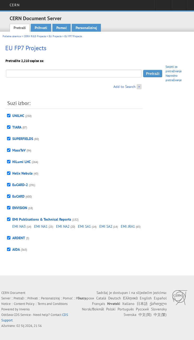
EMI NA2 (63, 226)
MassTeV (19, 150)
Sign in (163, 7)
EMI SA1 (84, 226)
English (146, 298)
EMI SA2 (105, 226)
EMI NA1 (41, 226)
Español (160, 298)
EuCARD (18, 196)
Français (98, 303)
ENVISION (19, 207)
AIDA (16, 249)
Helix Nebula (22, 173)
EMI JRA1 (128, 226)
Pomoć (61, 27)
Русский (142, 309)
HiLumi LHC (21, 161)
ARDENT (18, 238)
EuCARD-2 (20, 184)
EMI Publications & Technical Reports (41, 219)
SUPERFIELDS (22, 138)
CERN (14, 5)
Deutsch (114, 298)
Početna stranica (12, 36)
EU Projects (55, 36)
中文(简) (144, 314)
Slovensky (159, 309)
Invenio (24, 309)
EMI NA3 (19, 226)
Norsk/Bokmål (93, 309)
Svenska (130, 314)
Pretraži (20, 27)
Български (86, 298)
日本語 (142, 303)
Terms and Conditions (53, 304)
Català (101, 298)
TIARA (16, 127)
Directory (178, 7)
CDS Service (22, 315)
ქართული (158, 303)
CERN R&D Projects (35, 36)
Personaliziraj (86, 27)
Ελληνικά (130, 298)
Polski (111, 309)
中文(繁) (160, 314)
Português (126, 309)
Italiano (128, 303)
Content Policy (24, 304)
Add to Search (124, 86)
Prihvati (41, 27)
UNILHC (18, 115)
